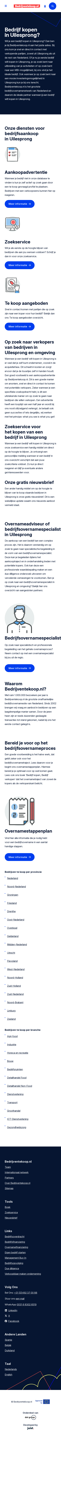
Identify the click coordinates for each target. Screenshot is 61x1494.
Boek (7, 1207)
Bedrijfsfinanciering (15, 1241)
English (8, 1374)
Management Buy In (15, 1257)
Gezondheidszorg (16, 1127)
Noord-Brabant (15, 1002)
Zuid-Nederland (15, 994)
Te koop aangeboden (26, 303)
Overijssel (12, 927)
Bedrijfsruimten (15, 1069)
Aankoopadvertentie (26, 172)
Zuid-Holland (14, 985)
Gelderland (12, 936)
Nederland (12, 878)
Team (8, 1167)
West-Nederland (16, 969)
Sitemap (9, 1188)
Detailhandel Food (16, 1077)
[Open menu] (6, 6)
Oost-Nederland (15, 919)
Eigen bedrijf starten (15, 1252)
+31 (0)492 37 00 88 (25, 1292)
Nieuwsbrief (11, 1217)
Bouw (10, 1061)
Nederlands (11, 1369)
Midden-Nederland (17, 944)
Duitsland (10, 1350)
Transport (12, 1102)
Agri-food (12, 1036)
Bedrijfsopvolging (14, 1263)
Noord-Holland (15, 977)
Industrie (11, 1044)
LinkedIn (12, 1310)
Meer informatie (18, 203)
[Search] (52, 6)
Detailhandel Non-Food (19, 1085)
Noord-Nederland (16, 886)
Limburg (11, 1010)
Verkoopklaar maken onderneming (23, 1273)
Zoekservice (17, 241)
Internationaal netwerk (17, 1172)
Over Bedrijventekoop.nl (17, 1183)
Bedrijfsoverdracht (14, 1236)
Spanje (8, 1339)
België (8, 1345)
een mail (20, 1298)
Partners (9, 1177)
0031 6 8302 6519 (26, 1304)
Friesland (12, 903)
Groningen (12, 894)
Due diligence (12, 1268)
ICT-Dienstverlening (17, 1119)
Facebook (13, 1321)
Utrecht (11, 952)
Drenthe (11, 911)
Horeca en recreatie (17, 1052)
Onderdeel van (30, 1416)
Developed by (30, 1427)
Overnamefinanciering (16, 1247)
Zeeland (11, 1018)
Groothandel (13, 1110)
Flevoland (12, 961)
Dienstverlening (15, 1094)
